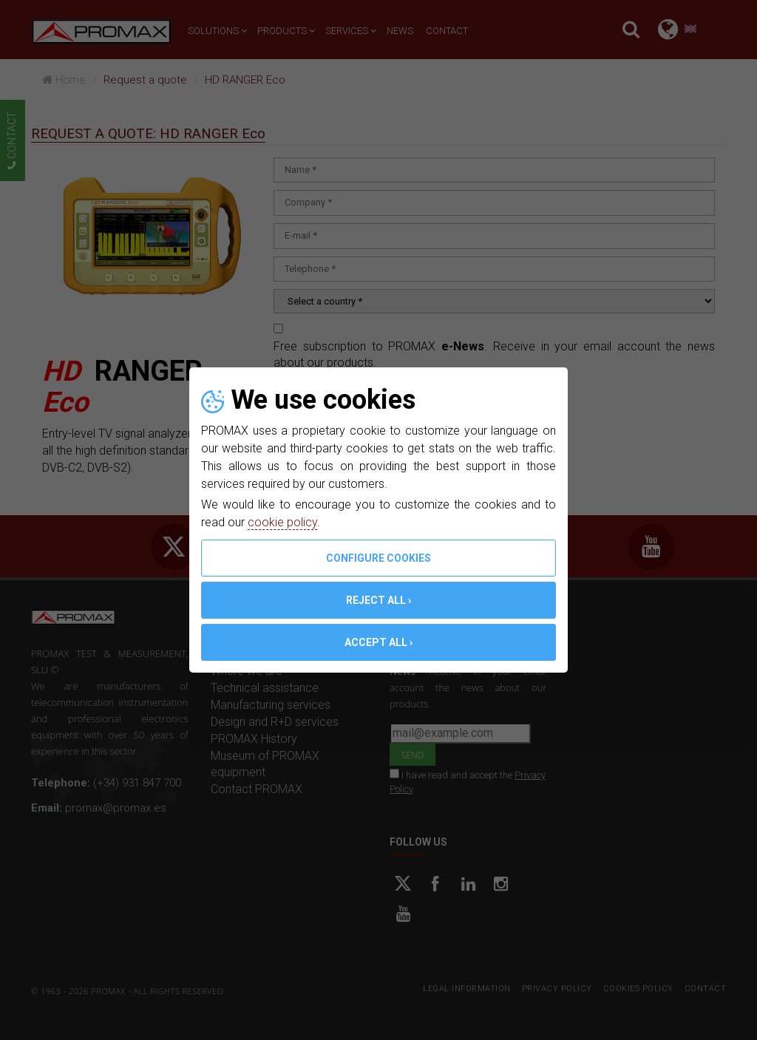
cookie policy (282, 522)
